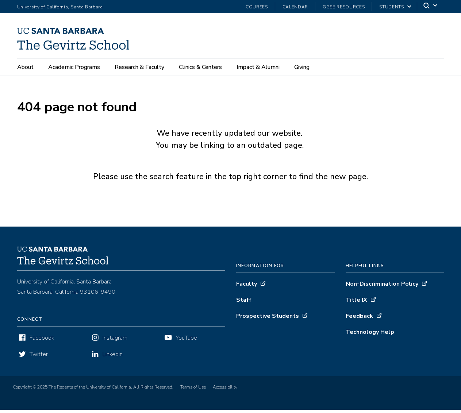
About (25, 67)
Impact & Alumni (258, 67)
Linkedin (113, 358)
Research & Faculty (139, 67)
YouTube (186, 341)
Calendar (295, 7)
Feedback (359, 319)
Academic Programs (74, 67)
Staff (243, 303)
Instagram (115, 341)
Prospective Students (267, 319)
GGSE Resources (344, 7)
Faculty (246, 287)
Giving (302, 67)
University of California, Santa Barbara (60, 7)
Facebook (42, 341)
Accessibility (225, 390)
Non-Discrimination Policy (382, 287)
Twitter (39, 358)
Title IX (356, 303)
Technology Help (370, 335)
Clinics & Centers (200, 67)
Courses (257, 7)
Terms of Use (193, 390)
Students (391, 7)
